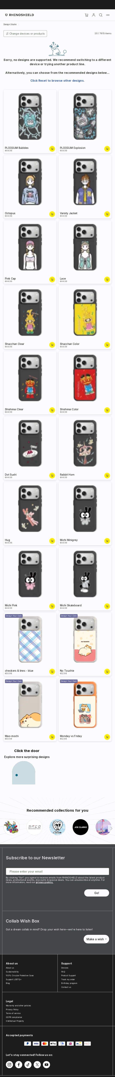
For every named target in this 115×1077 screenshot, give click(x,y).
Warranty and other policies (18, 1005)
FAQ (63, 972)
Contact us (66, 987)
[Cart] (86, 15)
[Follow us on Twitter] (37, 1064)
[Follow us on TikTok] (28, 1064)
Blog (8, 983)
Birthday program (69, 983)
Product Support (68, 975)
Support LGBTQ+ (14, 979)
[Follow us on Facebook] (18, 1064)
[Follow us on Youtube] (46, 1064)
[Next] (111, 828)
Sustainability (12, 972)
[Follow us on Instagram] (9, 1064)
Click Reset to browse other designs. (57, 80)
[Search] (101, 15)
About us (10, 968)
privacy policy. (44, 882)
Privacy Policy (12, 1009)
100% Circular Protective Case (19, 975)
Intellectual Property (15, 1021)
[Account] (93, 15)
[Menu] (108, 15)
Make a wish (96, 939)
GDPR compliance (14, 1017)
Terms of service (13, 1013)
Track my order (68, 979)
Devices (64, 968)
